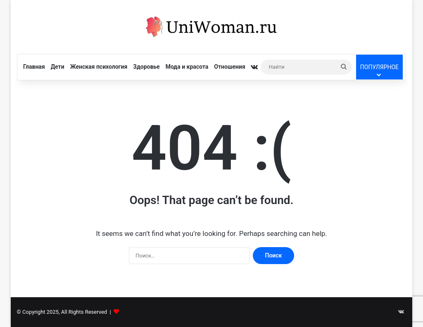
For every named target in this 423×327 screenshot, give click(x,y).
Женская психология (99, 66)
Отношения (229, 66)
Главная (34, 66)
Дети (57, 66)
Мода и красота (187, 66)
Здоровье (146, 66)
